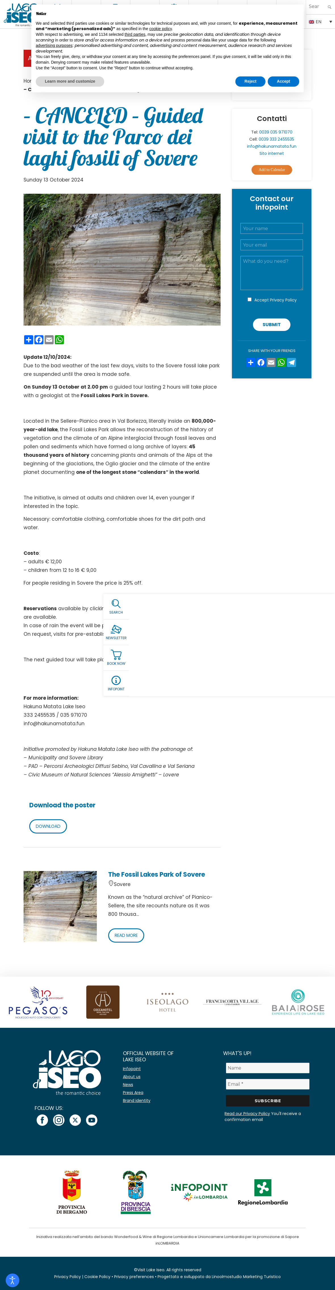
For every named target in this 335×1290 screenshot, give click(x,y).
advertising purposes (54, 45)
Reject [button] (250, 81)
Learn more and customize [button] (70, 81)
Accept (275, 300)
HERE (115, 608)
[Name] (267, 1068)
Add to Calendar (272, 170)
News (128, 1084)
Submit (272, 324)
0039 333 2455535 (276, 139)
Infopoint (132, 1069)
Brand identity (136, 1100)
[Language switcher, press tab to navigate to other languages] (320, 21)
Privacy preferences (134, 1276)
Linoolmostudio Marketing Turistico (246, 1276)
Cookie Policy (97, 1276)
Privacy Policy (283, 300)
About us (132, 1076)
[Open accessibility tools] (12, 1280)
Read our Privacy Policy (247, 1113)
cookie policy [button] (160, 28)
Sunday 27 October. (144, 659)
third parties (135, 34)
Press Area (133, 1092)
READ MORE (128, 935)
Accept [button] (283, 81)
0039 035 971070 (275, 132)
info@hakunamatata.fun (271, 146)
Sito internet (271, 153)
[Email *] (267, 1084)
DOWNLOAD (49, 826)
